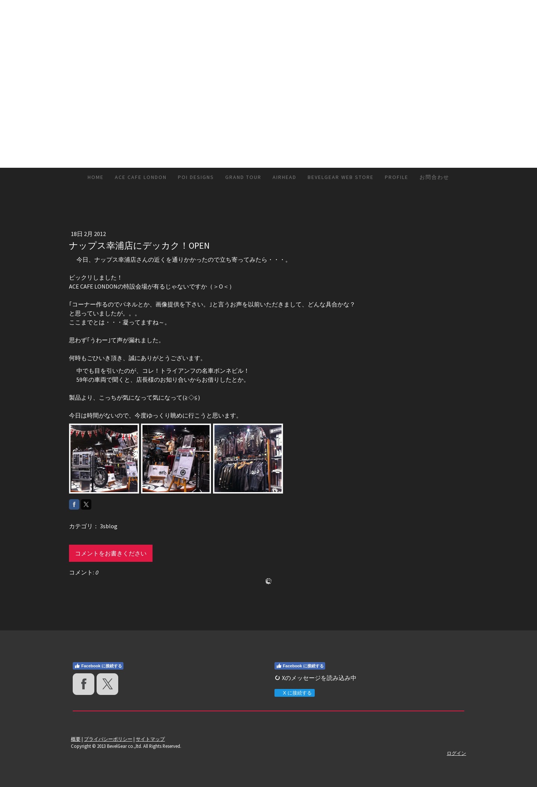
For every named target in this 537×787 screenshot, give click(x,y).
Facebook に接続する (98, 666)
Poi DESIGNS (196, 177)
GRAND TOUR (243, 177)
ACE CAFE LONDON (141, 177)
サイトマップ (150, 739)
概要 (76, 739)
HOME (96, 177)
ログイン (456, 753)
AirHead (284, 177)
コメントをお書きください (111, 553)
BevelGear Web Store (341, 177)
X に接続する (294, 693)
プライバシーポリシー (108, 739)
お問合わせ (434, 177)
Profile (396, 177)
